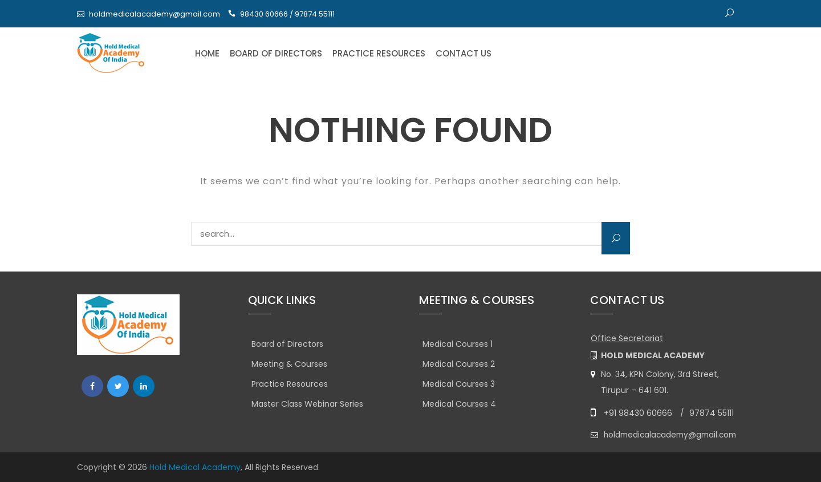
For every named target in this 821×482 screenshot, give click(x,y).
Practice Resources (378, 53)
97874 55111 (711, 413)
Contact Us (463, 53)
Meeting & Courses (289, 364)
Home (207, 53)
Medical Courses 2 (458, 364)
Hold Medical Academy (195, 467)
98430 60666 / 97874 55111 (287, 14)
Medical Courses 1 (457, 344)
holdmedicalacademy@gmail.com (154, 14)
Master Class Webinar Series (307, 404)
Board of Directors (276, 53)
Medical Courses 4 (459, 404)
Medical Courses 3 (458, 384)
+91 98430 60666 (638, 413)
